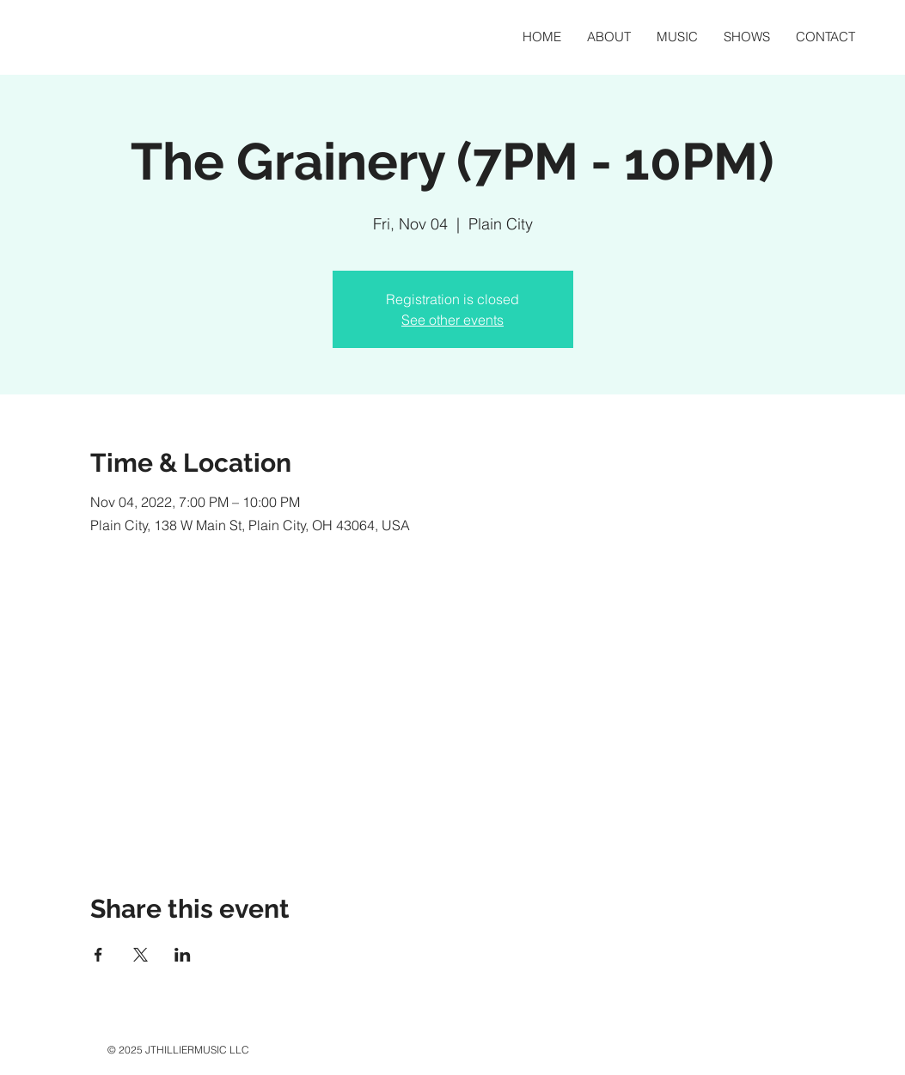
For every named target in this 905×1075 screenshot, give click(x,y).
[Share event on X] (140, 955)
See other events (452, 319)
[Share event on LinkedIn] (182, 955)
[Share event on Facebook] (98, 955)
